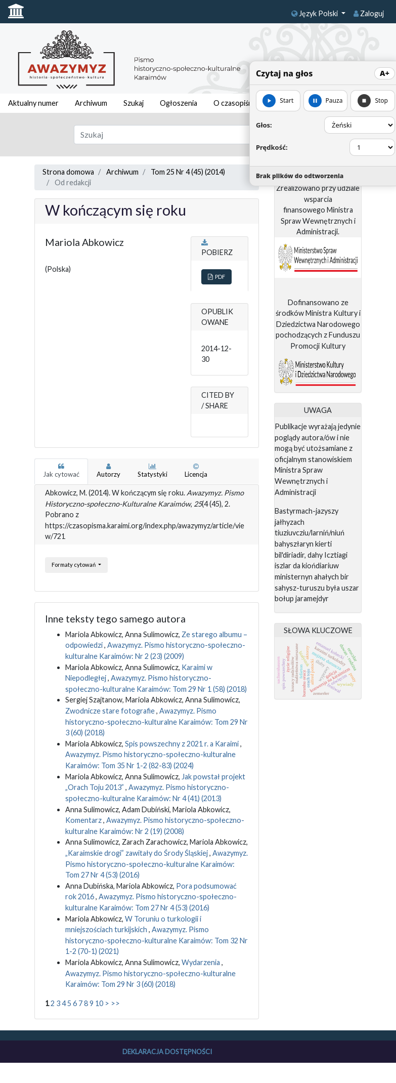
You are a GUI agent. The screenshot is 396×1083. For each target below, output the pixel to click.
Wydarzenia (202, 962)
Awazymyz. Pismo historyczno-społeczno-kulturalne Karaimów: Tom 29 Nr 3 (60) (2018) (156, 721)
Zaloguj (369, 13)
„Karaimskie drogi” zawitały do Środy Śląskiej (137, 853)
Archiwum (91, 103)
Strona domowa (68, 172)
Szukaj (133, 103)
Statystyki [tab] (152, 470)
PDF (216, 276)
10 (99, 1003)
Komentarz (84, 820)
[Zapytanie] (182, 134)
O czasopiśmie (237, 103)
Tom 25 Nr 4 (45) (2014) (188, 172)
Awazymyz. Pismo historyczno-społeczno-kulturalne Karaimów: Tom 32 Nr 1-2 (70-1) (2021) (156, 940)
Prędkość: (272, 147)
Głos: (264, 125)
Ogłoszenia (178, 103)
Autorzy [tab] (108, 470)
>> (115, 1003)
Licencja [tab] (196, 470)
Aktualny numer (33, 103)
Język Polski (315, 13)
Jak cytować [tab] (61, 470)
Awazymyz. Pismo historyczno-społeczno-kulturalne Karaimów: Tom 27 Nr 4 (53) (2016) (156, 864)
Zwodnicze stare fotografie (110, 710)
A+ (384, 73)
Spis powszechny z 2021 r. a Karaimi (182, 743)
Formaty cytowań (74, 564)
